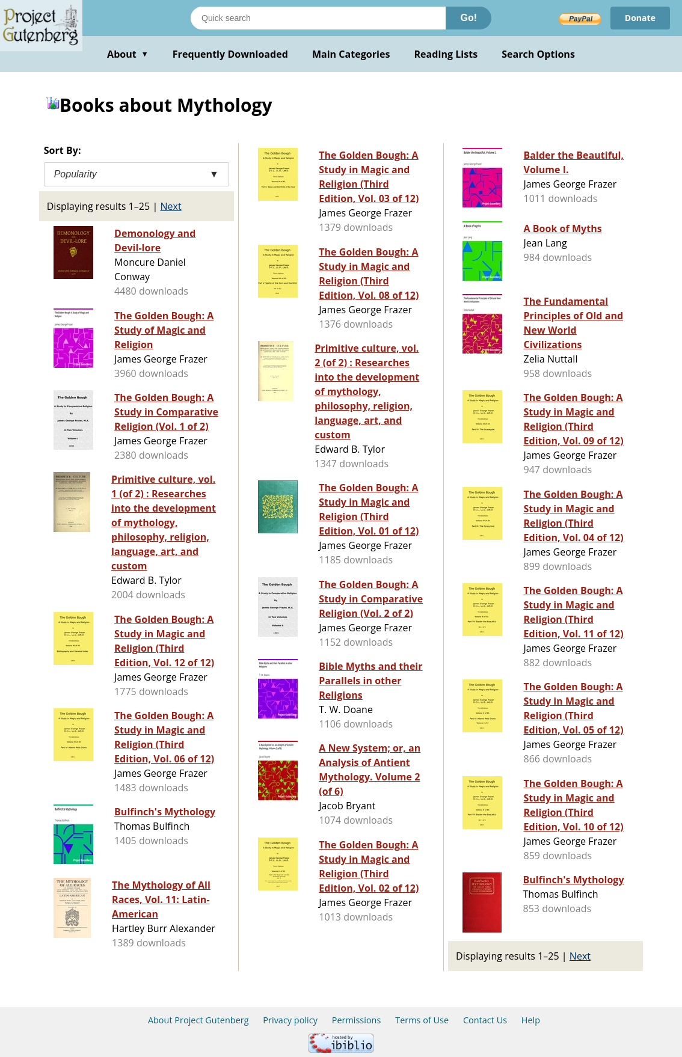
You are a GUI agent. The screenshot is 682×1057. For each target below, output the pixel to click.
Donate (640, 17)
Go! (468, 18)
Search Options (538, 54)
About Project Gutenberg (198, 1020)
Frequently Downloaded (230, 54)
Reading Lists (446, 54)
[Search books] (318, 18)
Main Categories (351, 54)
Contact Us (485, 1020)
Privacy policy (290, 1020)
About (128, 54)
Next (170, 206)
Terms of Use (422, 1020)
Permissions (356, 1020)
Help (530, 1020)
